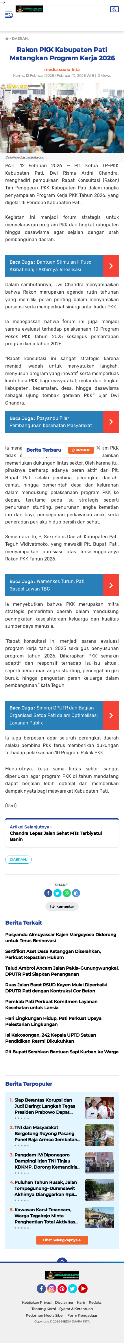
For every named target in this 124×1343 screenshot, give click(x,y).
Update (81, 450)
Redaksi (95, 1302)
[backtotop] (62, 1263)
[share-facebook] (48, 893)
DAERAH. (18, 859)
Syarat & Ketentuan (76, 1309)
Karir (81, 1302)
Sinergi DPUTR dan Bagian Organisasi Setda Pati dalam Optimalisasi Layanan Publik (54, 715)
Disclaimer (64, 1302)
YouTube (87, 1291)
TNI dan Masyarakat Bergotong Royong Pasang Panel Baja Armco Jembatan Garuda (45, 1134)
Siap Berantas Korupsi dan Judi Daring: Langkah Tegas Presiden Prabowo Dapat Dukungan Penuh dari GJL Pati (44, 1106)
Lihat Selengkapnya (62, 1240)
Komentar (62, 906)
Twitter (75, 1291)
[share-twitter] (57, 893)
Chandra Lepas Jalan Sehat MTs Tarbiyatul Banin (56, 836)
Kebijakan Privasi (36, 1302)
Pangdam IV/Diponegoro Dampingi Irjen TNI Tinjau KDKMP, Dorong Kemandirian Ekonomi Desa (47, 1161)
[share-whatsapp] (67, 893)
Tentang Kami (44, 1309)
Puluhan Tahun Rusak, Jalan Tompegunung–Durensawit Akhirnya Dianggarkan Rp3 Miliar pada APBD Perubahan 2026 (46, 1188)
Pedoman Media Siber (45, 1315)
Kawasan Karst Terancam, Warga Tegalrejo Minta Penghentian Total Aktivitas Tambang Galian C (44, 1216)
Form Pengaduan (82, 1315)
